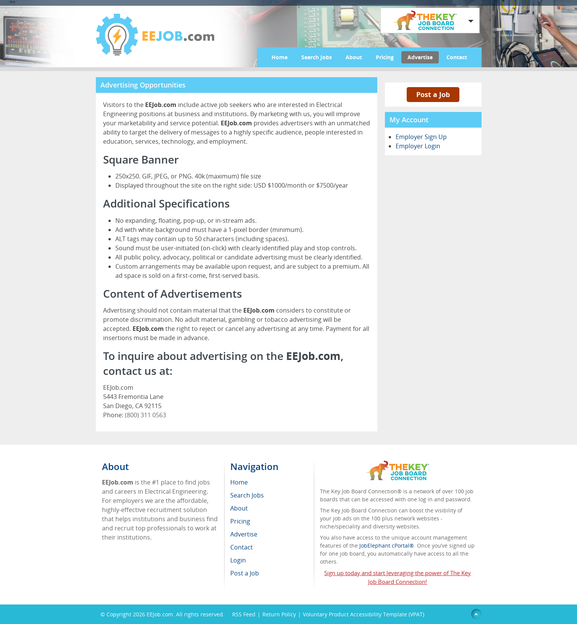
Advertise (420, 57)
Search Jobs (316, 57)
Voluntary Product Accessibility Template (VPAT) (363, 614)
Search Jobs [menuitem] (247, 495)
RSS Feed (243, 614)
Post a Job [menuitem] (244, 573)
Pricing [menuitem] (240, 521)
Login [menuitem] (238, 560)
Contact (456, 57)
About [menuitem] (239, 508)
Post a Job (433, 94)
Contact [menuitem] (241, 547)
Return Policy (279, 614)
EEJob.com (160, 614)
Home (280, 57)
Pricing (385, 57)
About (354, 57)
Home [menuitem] (239, 482)
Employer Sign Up (421, 137)
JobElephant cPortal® (386, 545)
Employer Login (418, 146)
